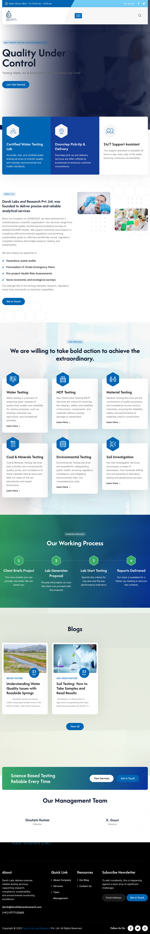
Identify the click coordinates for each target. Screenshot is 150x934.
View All (75, 727)
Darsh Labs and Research (36, 928)
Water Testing (17, 392)
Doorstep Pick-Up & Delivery (70, 146)
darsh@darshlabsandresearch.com (22, 907)
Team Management (60, 895)
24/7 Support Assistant (122, 144)
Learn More (13, 426)
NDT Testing (65, 392)
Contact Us (85, 886)
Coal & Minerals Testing (24, 457)
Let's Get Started (15, 86)
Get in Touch (13, 302)
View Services (102, 779)
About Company (62, 880)
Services (58, 886)
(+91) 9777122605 (13, 912)
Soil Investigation (120, 457)
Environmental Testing (73, 457)
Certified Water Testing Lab (24, 146)
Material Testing (119, 392)
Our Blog (84, 880)
